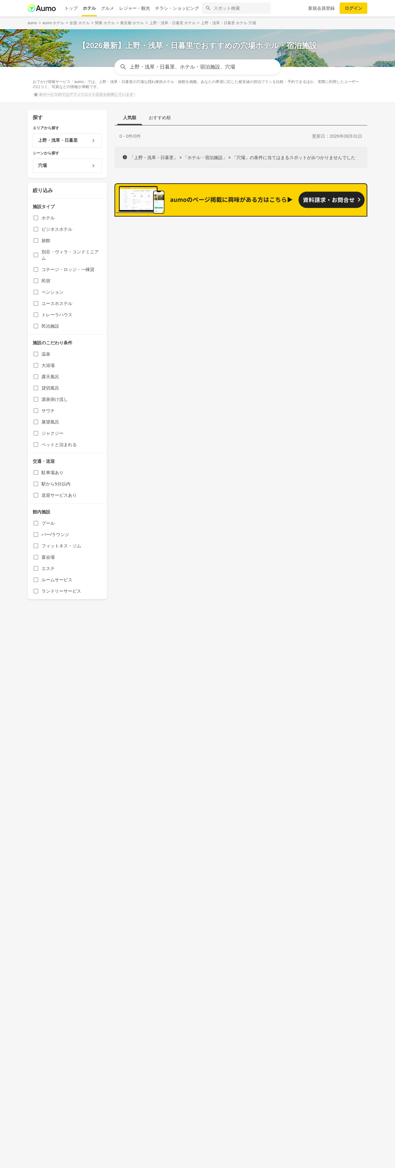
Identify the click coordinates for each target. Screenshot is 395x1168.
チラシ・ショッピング (177, 8)
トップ (71, 8)
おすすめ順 (160, 117)
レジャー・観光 (134, 8)
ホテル (89, 8)
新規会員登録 (321, 8)
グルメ (107, 8)
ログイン (353, 8)
